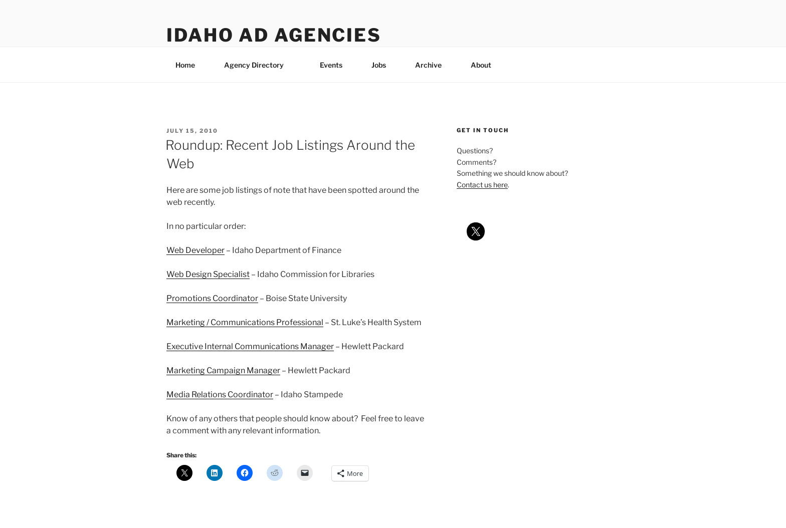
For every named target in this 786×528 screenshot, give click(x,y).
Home (185, 65)
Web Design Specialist (208, 274)
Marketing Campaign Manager (223, 370)
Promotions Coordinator (212, 298)
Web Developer (195, 250)
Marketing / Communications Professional (244, 322)
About (486, 65)
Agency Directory (258, 65)
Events (331, 65)
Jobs (378, 65)
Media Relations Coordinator (219, 394)
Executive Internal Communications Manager (250, 346)
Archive (428, 65)
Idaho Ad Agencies (273, 35)
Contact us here (482, 184)
